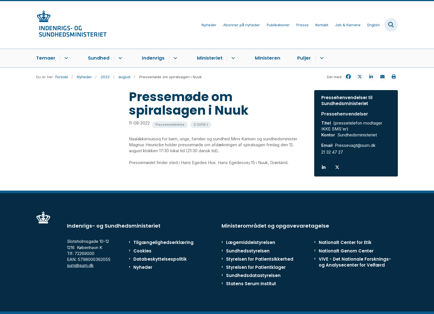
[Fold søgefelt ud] (391, 25)
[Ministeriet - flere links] (232, 58)
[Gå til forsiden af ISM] (71, 24)
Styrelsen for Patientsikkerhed (259, 259)
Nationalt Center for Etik (345, 242)
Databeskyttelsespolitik (157, 259)
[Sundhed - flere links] (119, 58)
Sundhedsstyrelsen (248, 251)
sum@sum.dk (80, 265)
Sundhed (98, 58)
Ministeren (267, 58)
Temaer (45, 58)
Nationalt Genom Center (346, 251)
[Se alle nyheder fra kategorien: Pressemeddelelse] (170, 124)
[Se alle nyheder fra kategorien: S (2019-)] (200, 124)
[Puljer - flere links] (320, 58)
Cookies (142, 251)
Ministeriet (209, 58)
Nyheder (142, 267)
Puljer (304, 58)
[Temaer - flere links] (65, 58)
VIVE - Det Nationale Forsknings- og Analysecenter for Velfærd (355, 262)
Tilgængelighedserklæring (157, 242)
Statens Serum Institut (251, 284)
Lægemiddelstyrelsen (250, 242)
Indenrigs (153, 58)
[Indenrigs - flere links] (174, 58)
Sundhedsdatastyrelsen (253, 275)
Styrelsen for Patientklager (256, 267)
